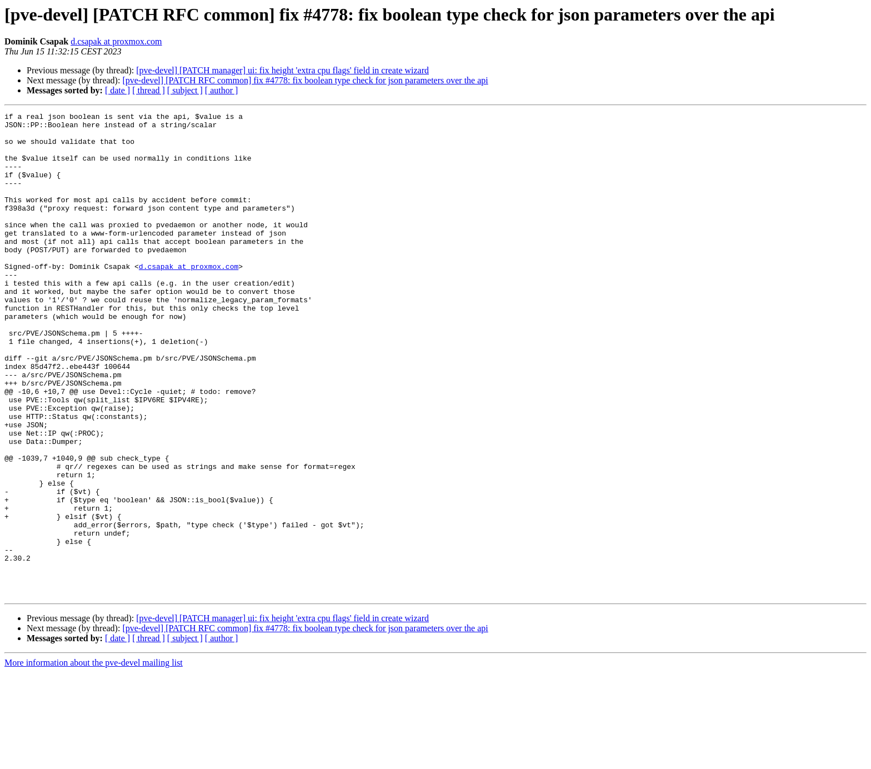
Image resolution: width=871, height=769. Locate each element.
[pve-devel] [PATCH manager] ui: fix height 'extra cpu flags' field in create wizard (282, 70)
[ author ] (221, 90)
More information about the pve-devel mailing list (93, 759)
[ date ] (117, 90)
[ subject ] (185, 90)
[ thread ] (148, 90)
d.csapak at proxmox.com (116, 41)
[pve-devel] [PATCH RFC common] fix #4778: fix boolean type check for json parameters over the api (305, 80)
